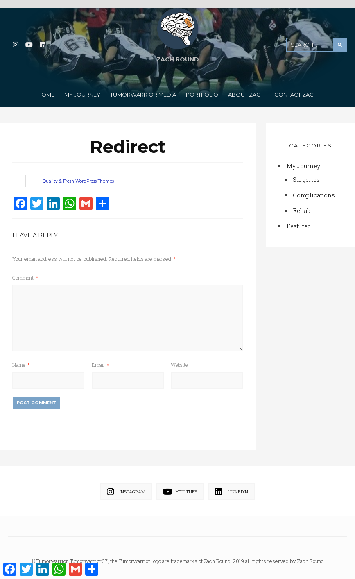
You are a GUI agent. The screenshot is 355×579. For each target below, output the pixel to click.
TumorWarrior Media (143, 89)
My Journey (82, 89)
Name (20, 358)
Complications (314, 190)
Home (45, 89)
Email (100, 358)
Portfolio (202, 89)
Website (179, 358)
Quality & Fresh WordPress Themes (97, 175)
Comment (25, 272)
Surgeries (306, 174)
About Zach (246, 89)
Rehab (301, 205)
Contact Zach (296, 89)
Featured (299, 221)
